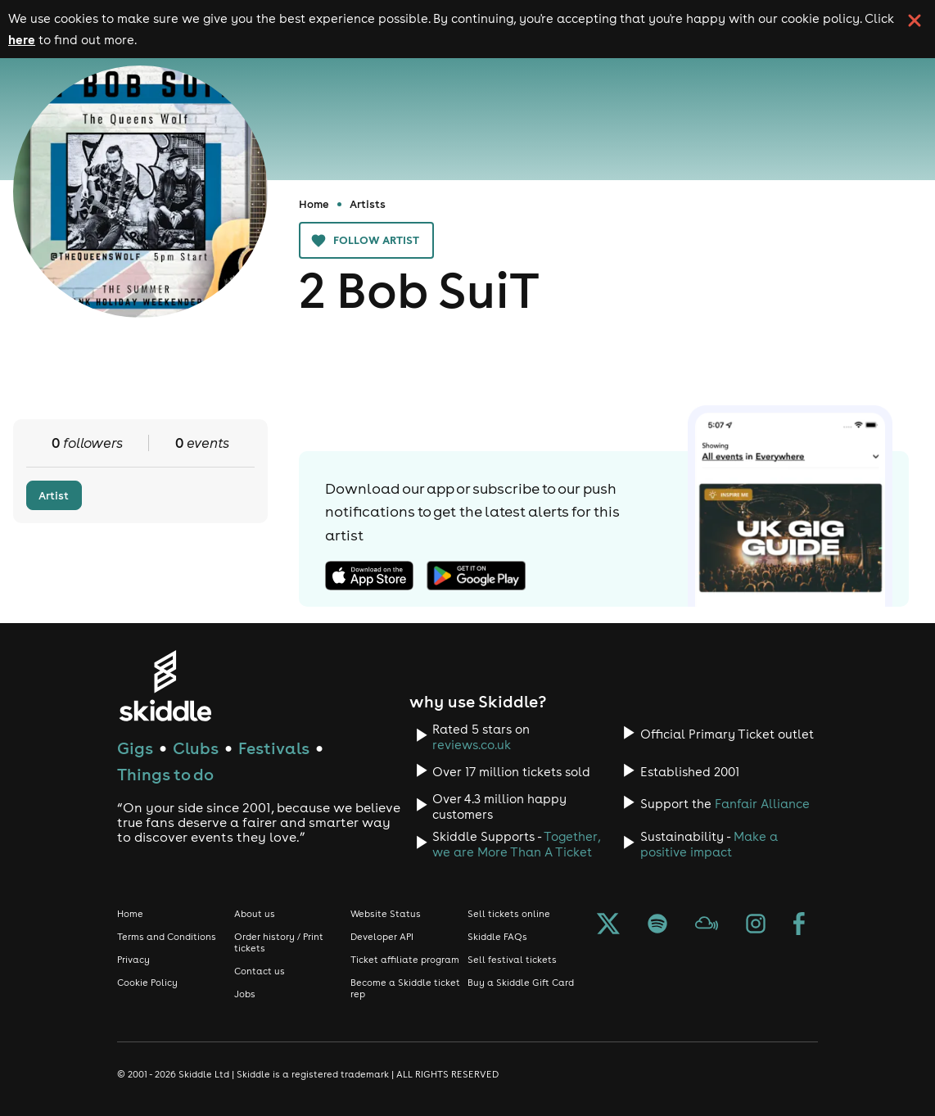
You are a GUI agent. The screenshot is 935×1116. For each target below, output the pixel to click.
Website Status (385, 913)
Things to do (165, 774)
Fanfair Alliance (762, 803)
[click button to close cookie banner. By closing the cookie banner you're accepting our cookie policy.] (914, 20)
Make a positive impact (709, 844)
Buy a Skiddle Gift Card (521, 982)
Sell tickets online (509, 913)
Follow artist (366, 240)
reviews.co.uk (471, 744)
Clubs (196, 748)
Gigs (135, 748)
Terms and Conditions (166, 936)
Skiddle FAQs (497, 936)
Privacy (133, 959)
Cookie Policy (147, 982)
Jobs (244, 994)
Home (314, 204)
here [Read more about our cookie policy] (21, 39)
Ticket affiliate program (404, 959)
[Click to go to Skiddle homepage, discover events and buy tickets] (165, 685)
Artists (368, 204)
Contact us (259, 971)
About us (254, 913)
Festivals (273, 748)
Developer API (381, 936)
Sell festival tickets (512, 959)
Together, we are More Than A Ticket (516, 844)
